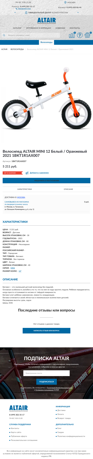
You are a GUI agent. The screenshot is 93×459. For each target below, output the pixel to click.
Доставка (61, 410)
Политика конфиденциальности (71, 436)
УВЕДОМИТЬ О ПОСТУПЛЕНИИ (46, 180)
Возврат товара (64, 418)
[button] (23, 8)
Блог (59, 428)
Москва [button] (21, 197)
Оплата (60, 414)
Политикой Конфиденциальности (59, 388)
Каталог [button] (17, 28)
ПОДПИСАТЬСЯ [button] (46, 382)
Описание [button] (68, 189)
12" (20, 271)
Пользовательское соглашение (24, 440)
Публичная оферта (19, 436)
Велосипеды (46, 42)
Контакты (75, 28)
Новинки (60, 28)
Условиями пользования (45, 390)
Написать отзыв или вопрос (46, 330)
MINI (13, 268)
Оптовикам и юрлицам (38, 28)
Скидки (60, 432)
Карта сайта (16, 432)
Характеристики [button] (24, 189)
